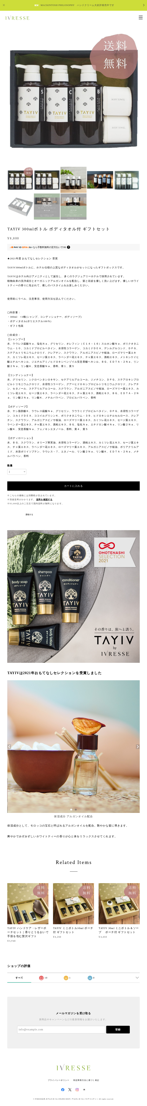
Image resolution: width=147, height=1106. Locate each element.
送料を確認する (44, 499)
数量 (10, 465)
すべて (19, 977)
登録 (118, 1029)
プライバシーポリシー (58, 1080)
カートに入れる (73, 485)
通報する (29, 514)
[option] (73, 97)
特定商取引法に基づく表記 (86, 1080)
